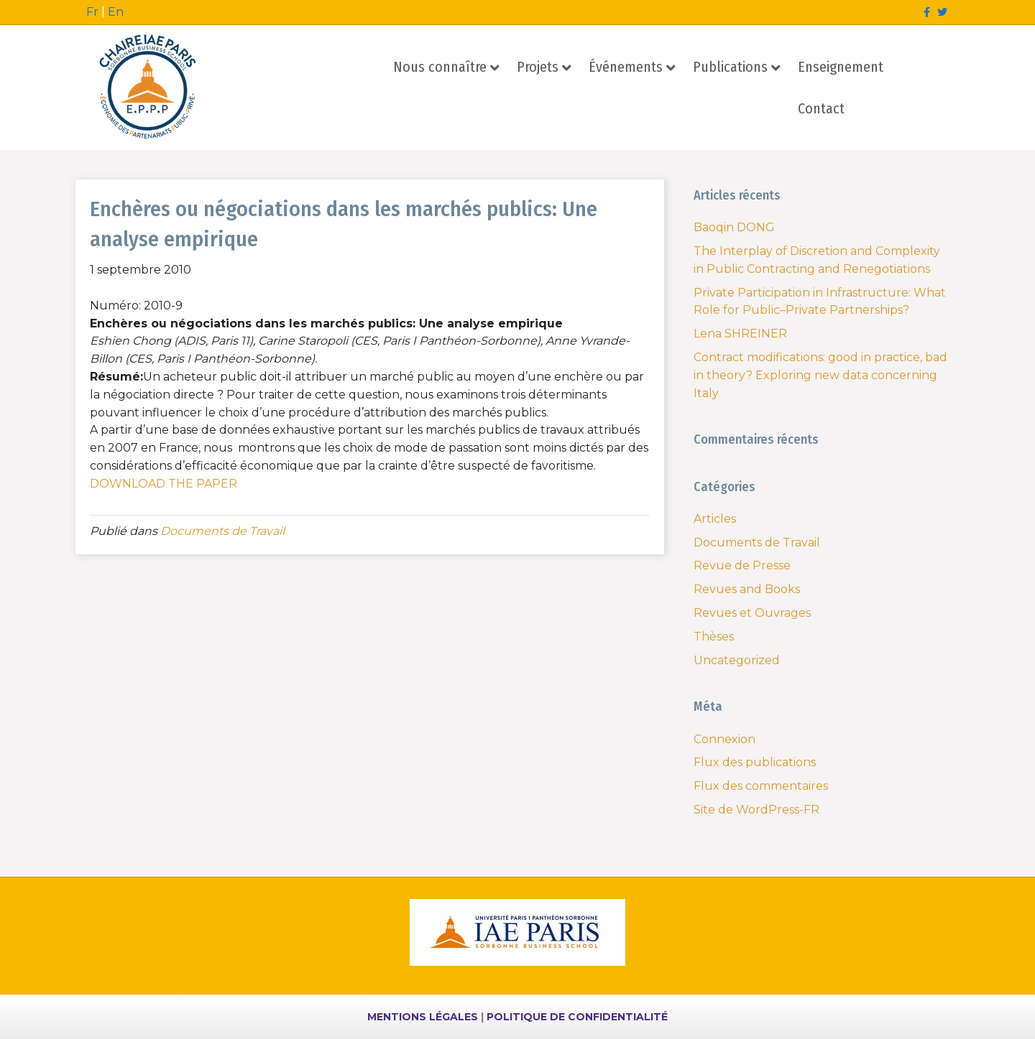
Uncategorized (737, 660)
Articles (715, 519)
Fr (92, 12)
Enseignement (840, 66)
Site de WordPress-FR (756, 809)
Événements (626, 66)
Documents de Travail (222, 531)
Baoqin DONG (734, 227)
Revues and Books (747, 589)
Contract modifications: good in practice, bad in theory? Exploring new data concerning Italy (820, 375)
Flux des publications (755, 762)
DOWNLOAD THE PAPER (165, 483)
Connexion (724, 739)
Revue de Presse (742, 565)
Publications (730, 66)
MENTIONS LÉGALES (422, 1016)
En (116, 12)
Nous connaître (440, 66)
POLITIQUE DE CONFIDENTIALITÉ (577, 1016)
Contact (821, 108)
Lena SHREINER (740, 333)
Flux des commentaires (761, 786)
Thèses (714, 636)
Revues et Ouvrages (752, 613)
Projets (537, 66)
